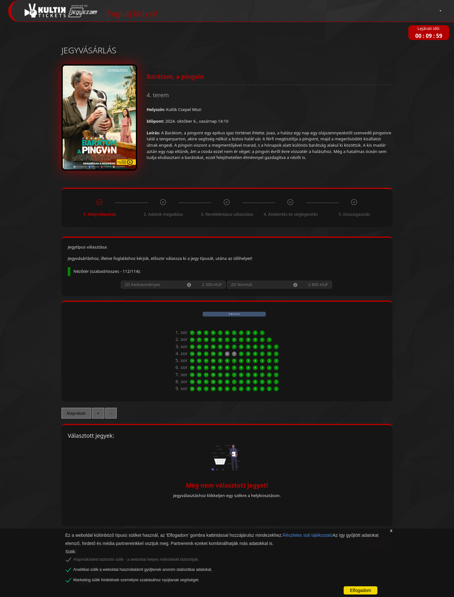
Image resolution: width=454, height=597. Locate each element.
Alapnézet (76, 413)
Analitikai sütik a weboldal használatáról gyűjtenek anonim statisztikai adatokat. (142, 569)
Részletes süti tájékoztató (307, 535)
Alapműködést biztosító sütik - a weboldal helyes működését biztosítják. (136, 559)
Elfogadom (360, 590)
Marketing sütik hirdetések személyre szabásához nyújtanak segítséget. (136, 580)
